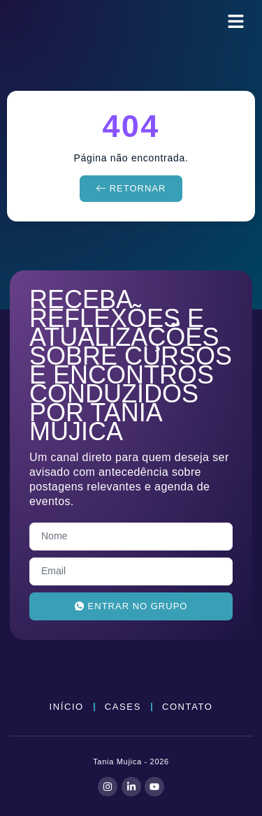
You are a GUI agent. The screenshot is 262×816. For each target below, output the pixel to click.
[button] (236, 21)
